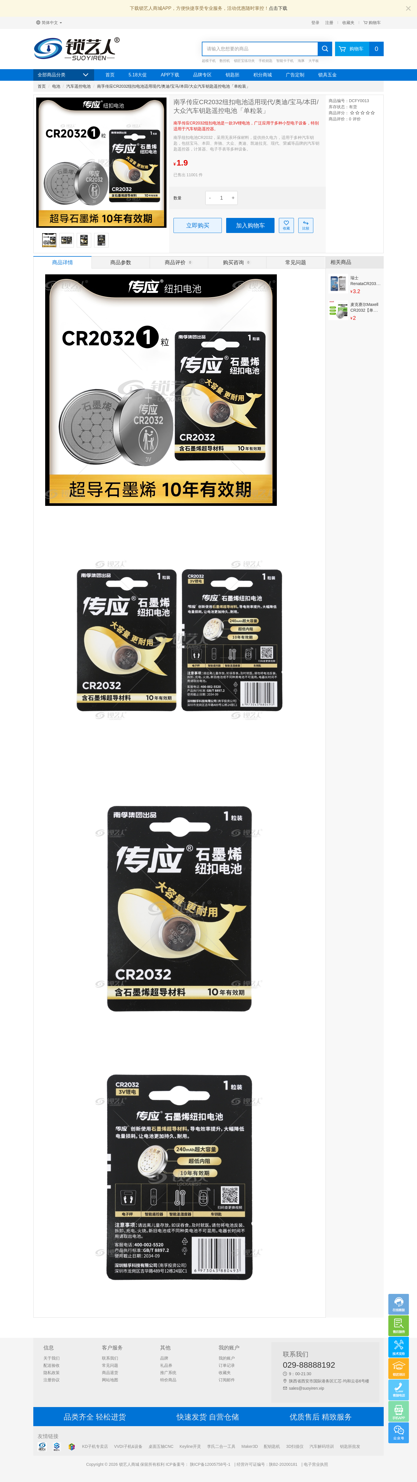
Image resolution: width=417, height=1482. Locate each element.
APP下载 (170, 74)
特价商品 (168, 1380)
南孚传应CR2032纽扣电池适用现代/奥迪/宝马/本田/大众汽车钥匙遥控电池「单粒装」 (173, 86)
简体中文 (49, 22)
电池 (56, 86)
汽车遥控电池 (78, 86)
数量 (177, 198)
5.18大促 (138, 74)
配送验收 (51, 1365)
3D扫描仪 (294, 1446)
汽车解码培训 (322, 1446)
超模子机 (209, 61)
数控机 (225, 61)
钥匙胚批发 (350, 1446)
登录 (315, 22)
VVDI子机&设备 (128, 1446)
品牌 (164, 1358)
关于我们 (51, 1358)
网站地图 (110, 1380)
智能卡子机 (285, 61)
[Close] (408, 9)
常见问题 (110, 1365)
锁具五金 (327, 74)
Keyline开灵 (190, 1446)
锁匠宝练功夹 (244, 61)
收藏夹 (348, 22)
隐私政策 (51, 1372)
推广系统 (168, 1372)
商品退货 (110, 1372)
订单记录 (227, 1365)
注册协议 (51, 1380)
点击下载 (278, 8)
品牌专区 (202, 74)
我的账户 (227, 1358)
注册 (329, 22)
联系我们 (110, 1358)
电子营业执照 (316, 1464)
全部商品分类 (64, 75)
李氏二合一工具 (221, 1446)
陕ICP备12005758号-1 (210, 1464)
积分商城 (262, 74)
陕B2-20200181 (283, 1464)
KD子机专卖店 (95, 1446)
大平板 (313, 61)
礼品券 (166, 1365)
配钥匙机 (272, 1446)
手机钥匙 (265, 61)
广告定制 (295, 74)
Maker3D (250, 1446)
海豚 (301, 61)
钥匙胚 (232, 74)
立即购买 (197, 225)
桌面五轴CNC (161, 1446)
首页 (110, 74)
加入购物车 (250, 225)
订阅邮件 (227, 1380)
